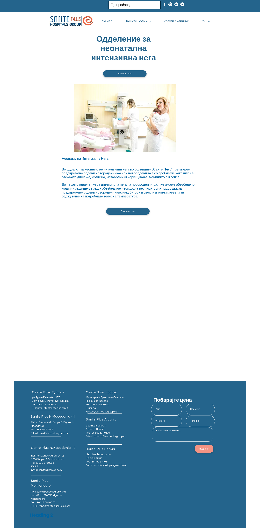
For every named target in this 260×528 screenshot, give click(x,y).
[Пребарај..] (134, 5)
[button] (125, 73)
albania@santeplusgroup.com (111, 436)
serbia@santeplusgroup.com (109, 465)
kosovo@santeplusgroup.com (102, 411)
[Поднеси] (204, 449)
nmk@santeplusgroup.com (54, 433)
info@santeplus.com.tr (56, 408)
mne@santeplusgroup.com (54, 506)
